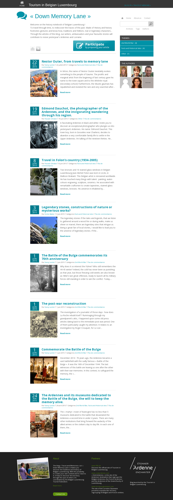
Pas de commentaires (92, 119)
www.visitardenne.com (100, 473)
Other (80, 119)
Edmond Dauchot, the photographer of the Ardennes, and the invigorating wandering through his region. (75, 111)
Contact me (60, 494)
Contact (147, 18)
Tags (138, 29)
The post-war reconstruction (64, 304)
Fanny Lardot (50, 65)
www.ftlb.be (96, 466)
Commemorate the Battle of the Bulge (71, 349)
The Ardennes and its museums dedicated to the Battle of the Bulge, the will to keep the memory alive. (76, 398)
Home (22, 5)
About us (137, 18)
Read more (65, 92)
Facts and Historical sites (86, 65)
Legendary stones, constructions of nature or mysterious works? (77, 209)
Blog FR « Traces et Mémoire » (138, 5)
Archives (129, 29)
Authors (145, 29)
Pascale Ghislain (51, 119)
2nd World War (80, 262)
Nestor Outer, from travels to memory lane (75, 61)
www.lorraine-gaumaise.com (103, 486)
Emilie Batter (49, 214)
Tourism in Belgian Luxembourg (53, 5)
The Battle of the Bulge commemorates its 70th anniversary (74, 257)
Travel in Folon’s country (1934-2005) (70, 160)
